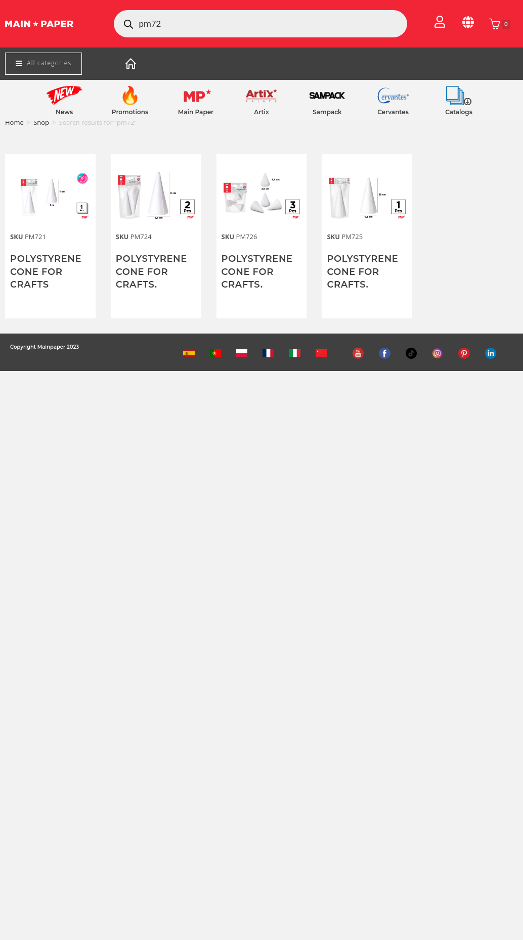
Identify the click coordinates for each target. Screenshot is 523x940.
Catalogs (458, 112)
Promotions (130, 112)
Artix (261, 112)
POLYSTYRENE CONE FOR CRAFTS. (151, 271)
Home (14, 122)
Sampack (327, 112)
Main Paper (195, 112)
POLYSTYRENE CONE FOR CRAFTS (45, 271)
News (64, 112)
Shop (41, 122)
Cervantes (393, 112)
